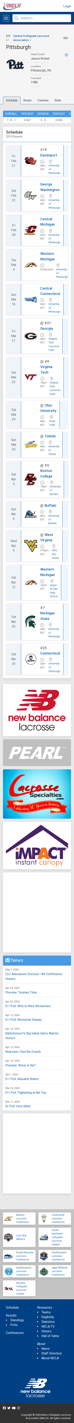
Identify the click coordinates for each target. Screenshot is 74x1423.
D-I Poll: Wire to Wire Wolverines (28, 1006)
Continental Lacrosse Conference (58, 1218)
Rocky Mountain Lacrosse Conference (25, 1256)
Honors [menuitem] (46, 1331)
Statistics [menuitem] (48, 1322)
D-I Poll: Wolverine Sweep (23, 1020)
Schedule (12, 100)
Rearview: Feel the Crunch (23, 1052)
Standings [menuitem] (17, 1320)
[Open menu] (6, 18)
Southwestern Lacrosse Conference (23, 1271)
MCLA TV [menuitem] (47, 1326)
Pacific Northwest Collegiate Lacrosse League (57, 1237)
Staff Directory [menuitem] (51, 1353)
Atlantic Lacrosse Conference (22, 1218)
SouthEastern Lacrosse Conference (59, 1256)
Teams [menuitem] (46, 1312)
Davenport (48, 155)
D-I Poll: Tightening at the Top (25, 1092)
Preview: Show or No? (20, 1065)
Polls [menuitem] (14, 1325)
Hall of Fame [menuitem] (50, 1336)
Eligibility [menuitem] (47, 1317)
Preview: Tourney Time (21, 992)
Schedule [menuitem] (12, 1307)
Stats (57, 100)
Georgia (46, 328)
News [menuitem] (45, 1348)
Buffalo (50, 505)
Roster (27, 100)
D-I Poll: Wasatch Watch (21, 1079)
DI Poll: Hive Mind (17, 1106)
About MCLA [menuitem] (50, 1358)
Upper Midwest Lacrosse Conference (60, 1271)
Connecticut (50, 653)
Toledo (50, 436)
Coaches (43, 100)
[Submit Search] (16, 18)
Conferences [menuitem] (15, 1333)
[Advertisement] (37, 912)
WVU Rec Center (55, 554)
